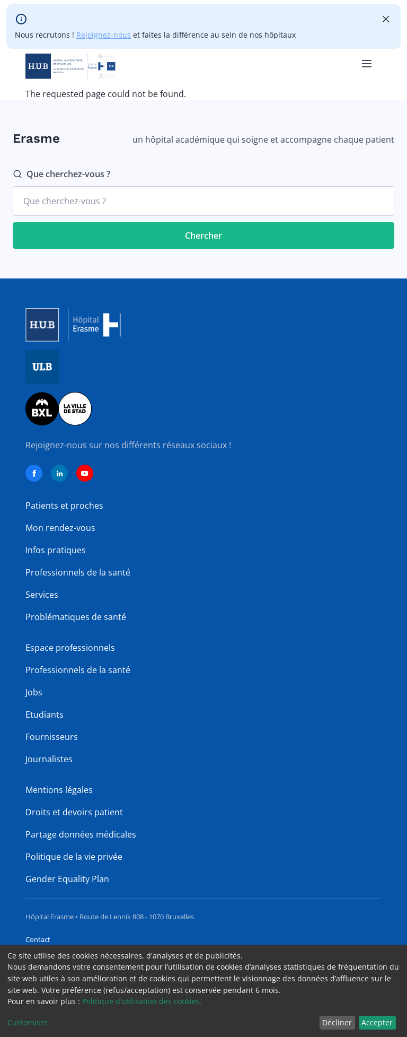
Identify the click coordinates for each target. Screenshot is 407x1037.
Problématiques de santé (75, 617)
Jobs (33, 692)
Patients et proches (64, 505)
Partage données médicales (80, 834)
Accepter (377, 1022)
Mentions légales (59, 790)
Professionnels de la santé (77, 572)
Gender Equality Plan (67, 879)
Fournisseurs (51, 737)
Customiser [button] (27, 1022)
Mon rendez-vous (60, 528)
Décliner (337, 1022)
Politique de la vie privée (73, 856)
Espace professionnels (70, 647)
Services (41, 594)
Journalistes (49, 759)
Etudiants (44, 714)
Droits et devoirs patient (74, 812)
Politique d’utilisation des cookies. (142, 1001)
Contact (37, 939)
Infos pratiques (55, 550)
